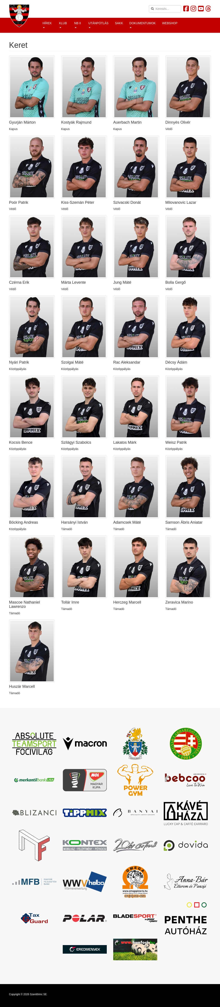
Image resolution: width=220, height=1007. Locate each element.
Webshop (169, 23)
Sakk (119, 23)
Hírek (47, 24)
